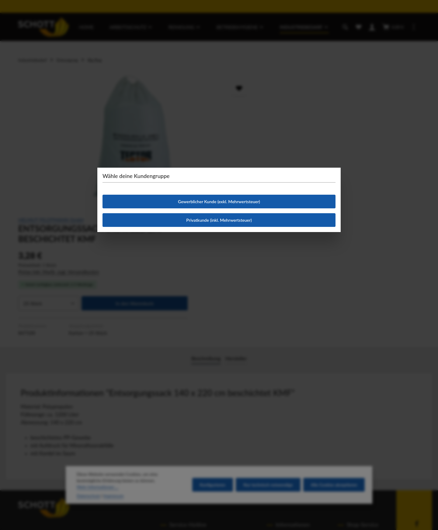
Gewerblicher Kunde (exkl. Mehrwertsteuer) (219, 201)
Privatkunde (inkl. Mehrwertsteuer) (219, 220)
